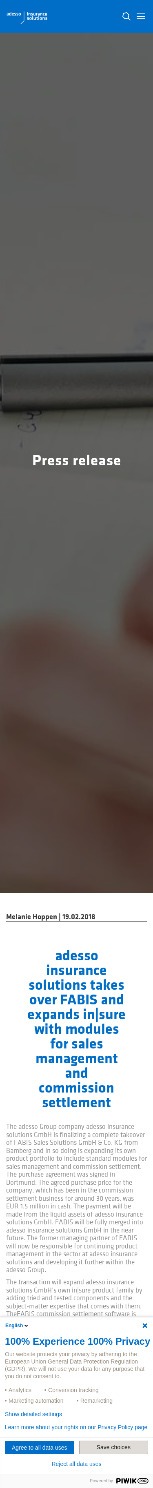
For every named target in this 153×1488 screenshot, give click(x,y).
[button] (141, 16)
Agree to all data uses (39, 1447)
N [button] (126, 16)
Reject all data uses (76, 1464)
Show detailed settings (33, 1414)
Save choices (114, 1447)
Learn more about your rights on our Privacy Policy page (76, 1427)
